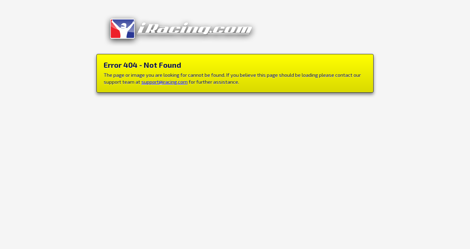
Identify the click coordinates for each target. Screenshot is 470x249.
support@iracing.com (164, 82)
